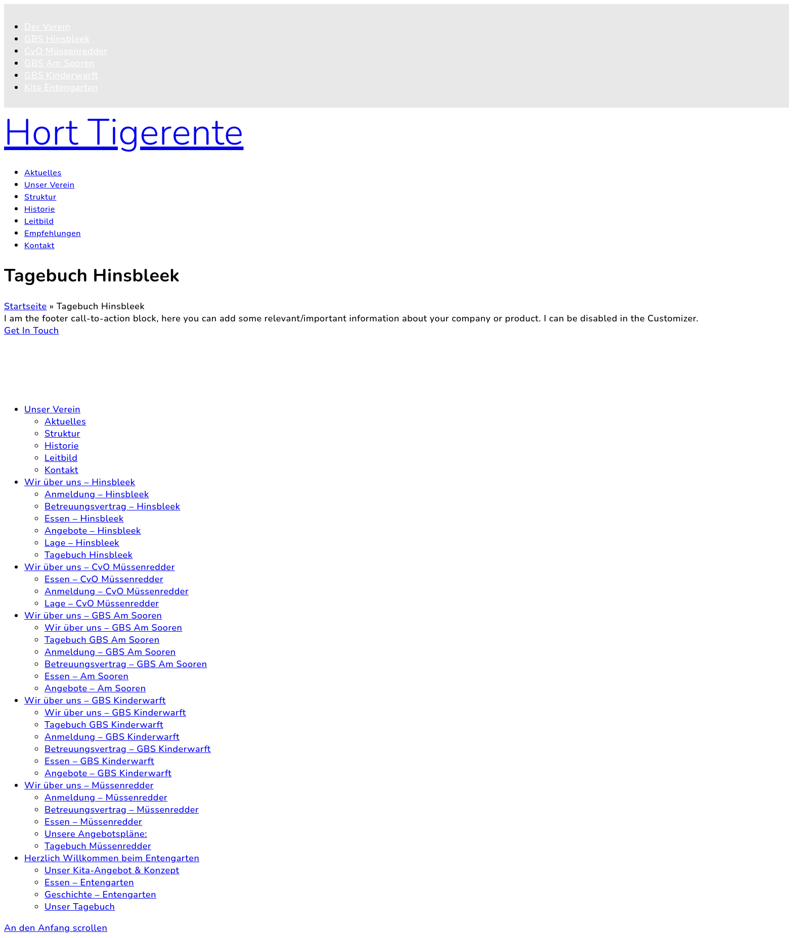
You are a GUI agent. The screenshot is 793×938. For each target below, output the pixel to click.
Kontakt (41, 364)
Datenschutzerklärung (72, 376)
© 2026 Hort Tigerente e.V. (63, 343)
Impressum (48, 388)
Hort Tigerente (124, 132)
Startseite (25, 306)
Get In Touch (31, 330)
